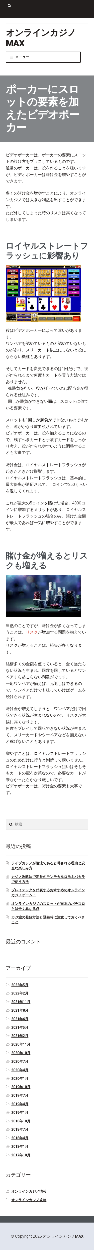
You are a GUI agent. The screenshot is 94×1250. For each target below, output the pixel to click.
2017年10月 (20, 1155)
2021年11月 (20, 1002)
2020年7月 (19, 1061)
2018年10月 (20, 1121)
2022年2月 (19, 993)
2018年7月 (19, 1129)
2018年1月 (19, 1147)
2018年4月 (19, 1138)
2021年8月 (19, 1010)
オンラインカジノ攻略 (28, 1200)
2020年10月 (20, 1053)
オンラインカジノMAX (63, 1236)
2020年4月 (19, 1070)
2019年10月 (20, 1087)
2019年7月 (19, 1095)
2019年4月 (19, 1104)
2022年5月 (19, 985)
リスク (32, 632)
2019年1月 (19, 1113)
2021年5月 (19, 1027)
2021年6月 (19, 1019)
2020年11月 (20, 1044)
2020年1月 (19, 1079)
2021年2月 (19, 1036)
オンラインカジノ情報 (28, 1191)
